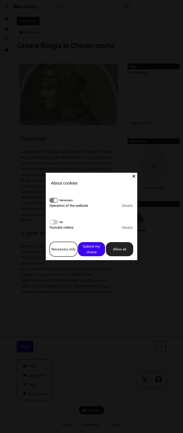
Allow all (119, 249)
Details (127, 205)
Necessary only (63, 249)
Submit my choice (91, 249)
